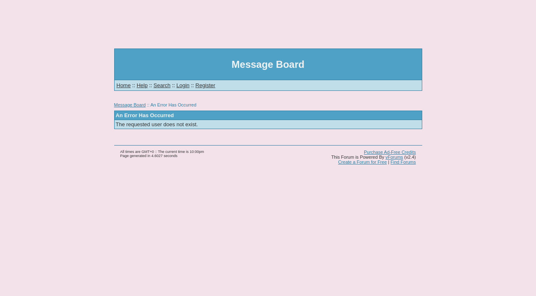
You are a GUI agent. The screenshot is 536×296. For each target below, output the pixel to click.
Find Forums (403, 162)
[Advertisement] (268, 24)
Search (162, 85)
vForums (394, 157)
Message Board (130, 104)
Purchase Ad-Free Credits (390, 152)
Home (124, 85)
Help (142, 85)
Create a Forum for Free (362, 162)
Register (205, 85)
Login (183, 85)
